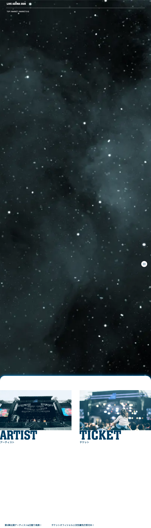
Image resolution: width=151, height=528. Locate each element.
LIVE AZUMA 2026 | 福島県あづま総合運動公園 (16, 3)
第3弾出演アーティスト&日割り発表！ (23, 525)
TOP (8, 12)
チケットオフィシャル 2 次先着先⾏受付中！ (72, 525)
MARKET (14, 12)
